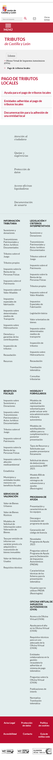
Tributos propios (12, 262)
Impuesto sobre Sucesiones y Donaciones (11, 403)
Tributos (11, 55)
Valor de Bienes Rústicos (11, 513)
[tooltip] (34, 18)
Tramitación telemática (36, 368)
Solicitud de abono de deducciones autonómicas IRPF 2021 (39, 464)
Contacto (27, 734)
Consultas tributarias (35, 377)
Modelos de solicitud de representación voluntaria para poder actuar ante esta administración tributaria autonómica (39, 410)
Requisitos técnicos (13, 567)
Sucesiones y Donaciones (36, 234)
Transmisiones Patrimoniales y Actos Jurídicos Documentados (11, 243)
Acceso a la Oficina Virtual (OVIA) (39, 617)
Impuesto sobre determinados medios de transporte (37, 332)
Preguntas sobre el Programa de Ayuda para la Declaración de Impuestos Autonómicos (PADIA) (39, 557)
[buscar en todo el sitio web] (25, 18)
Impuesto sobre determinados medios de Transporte (11, 314)
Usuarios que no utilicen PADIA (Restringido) (38, 591)
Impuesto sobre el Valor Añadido (12, 291)
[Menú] (8, 27)
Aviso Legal (9, 723)
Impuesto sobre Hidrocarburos (11, 326)
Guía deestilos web (44, 735)
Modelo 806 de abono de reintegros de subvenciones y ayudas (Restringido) (37, 481)
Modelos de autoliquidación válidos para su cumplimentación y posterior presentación (39, 433)
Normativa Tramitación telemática (36, 701)
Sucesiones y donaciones (10, 231)
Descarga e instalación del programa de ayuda (39, 521)
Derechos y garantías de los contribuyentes (11, 337)
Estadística (9, 471)
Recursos (8, 361)
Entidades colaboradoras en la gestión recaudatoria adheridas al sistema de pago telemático (39, 662)
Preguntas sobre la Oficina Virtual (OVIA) (39, 680)
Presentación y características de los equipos (38, 509)
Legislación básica (38, 313)
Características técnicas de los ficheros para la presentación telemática (37, 576)
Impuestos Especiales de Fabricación (36, 304)
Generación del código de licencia (38, 531)
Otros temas (47, 18)
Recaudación (10, 355)
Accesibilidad (10, 734)
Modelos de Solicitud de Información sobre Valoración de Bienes (12, 527)
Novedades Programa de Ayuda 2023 (39, 542)
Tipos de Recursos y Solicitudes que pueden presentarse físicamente (39, 450)
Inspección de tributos (10, 347)
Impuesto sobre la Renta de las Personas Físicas (12, 272)
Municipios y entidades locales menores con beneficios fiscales (12, 481)
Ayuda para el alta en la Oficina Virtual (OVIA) (39, 628)
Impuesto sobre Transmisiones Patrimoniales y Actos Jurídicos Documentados (11, 417)
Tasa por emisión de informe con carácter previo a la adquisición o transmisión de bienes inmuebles (13, 545)
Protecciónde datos (26, 724)
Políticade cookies (44, 724)
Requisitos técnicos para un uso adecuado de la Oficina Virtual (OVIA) (39, 642)
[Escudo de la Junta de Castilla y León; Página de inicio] (8, 13)
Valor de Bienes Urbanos (11, 504)
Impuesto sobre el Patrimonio (12, 282)
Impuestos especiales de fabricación (10, 302)
